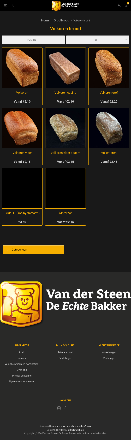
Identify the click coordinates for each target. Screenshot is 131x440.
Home (45, 20)
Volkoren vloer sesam (65, 153)
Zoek (22, 352)
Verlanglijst (109, 358)
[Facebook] (65, 408)
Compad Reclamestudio (72, 430)
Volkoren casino (65, 92)
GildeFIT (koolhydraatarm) (22, 213)
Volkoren (22, 92)
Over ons (22, 369)
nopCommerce (60, 426)
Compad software (82, 426)
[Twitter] (59, 408)
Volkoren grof (109, 92)
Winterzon (65, 213)
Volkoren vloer (22, 153)
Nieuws (22, 358)
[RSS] (72, 407)
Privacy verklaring (22, 375)
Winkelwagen (109, 352)
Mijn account (65, 352)
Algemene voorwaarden (21, 381)
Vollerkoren (109, 153)
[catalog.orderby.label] (33, 40)
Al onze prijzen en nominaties (21, 364)
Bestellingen (65, 358)
